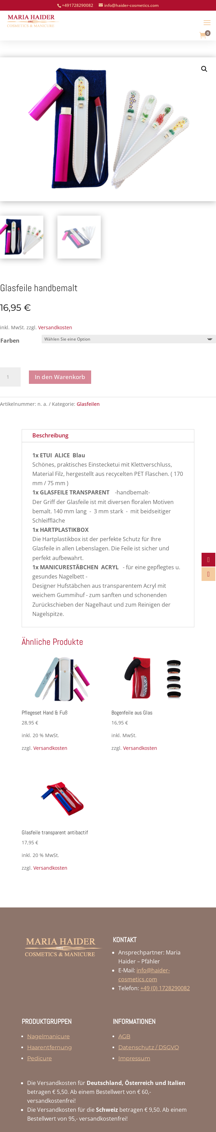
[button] (204, 69)
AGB (124, 1036)
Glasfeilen (88, 404)
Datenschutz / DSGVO (148, 1047)
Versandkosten (55, 327)
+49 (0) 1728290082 (165, 988)
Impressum (134, 1058)
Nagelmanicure (48, 1036)
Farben (10, 340)
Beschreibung (50, 435)
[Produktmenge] (10, 377)
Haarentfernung (49, 1047)
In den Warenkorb (60, 377)
